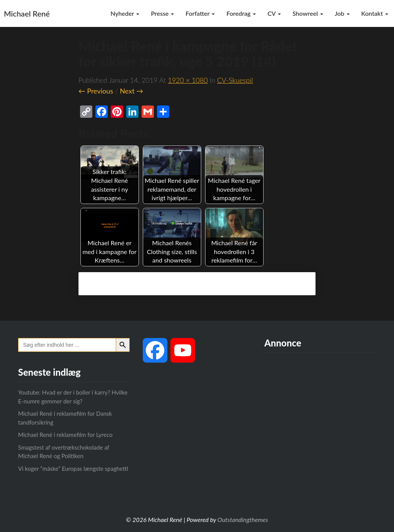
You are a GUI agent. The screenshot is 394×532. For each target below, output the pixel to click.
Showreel (307, 13)
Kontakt (374, 13)
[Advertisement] (320, 422)
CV (274, 13)
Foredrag (241, 13)
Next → (131, 91)
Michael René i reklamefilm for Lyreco (65, 434)
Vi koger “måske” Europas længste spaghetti (73, 468)
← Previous (95, 91)
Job (342, 13)
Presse (162, 13)
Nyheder (124, 13)
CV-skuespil (235, 80)
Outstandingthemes (242, 519)
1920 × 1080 (188, 80)
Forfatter (200, 13)
